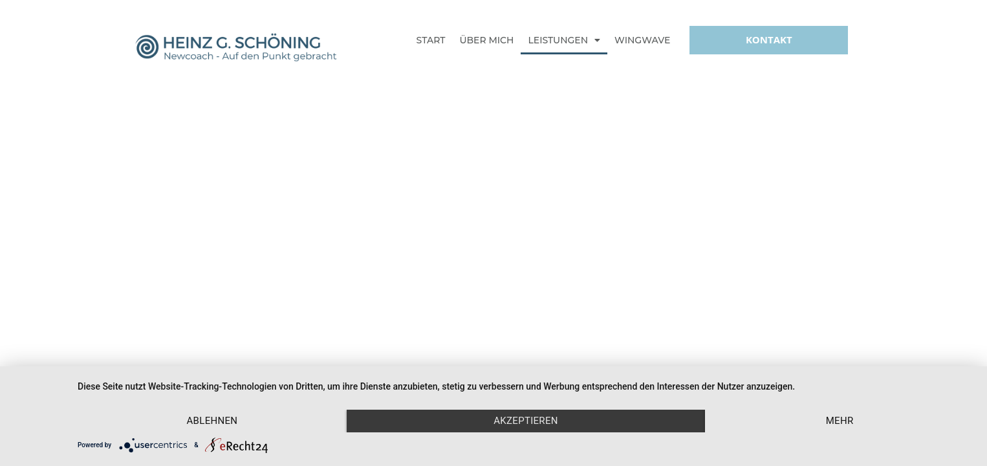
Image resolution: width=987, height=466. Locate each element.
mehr (840, 421)
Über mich (486, 40)
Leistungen (564, 40)
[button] (768, 40)
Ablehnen (212, 421)
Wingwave (642, 40)
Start (431, 40)
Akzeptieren (526, 421)
